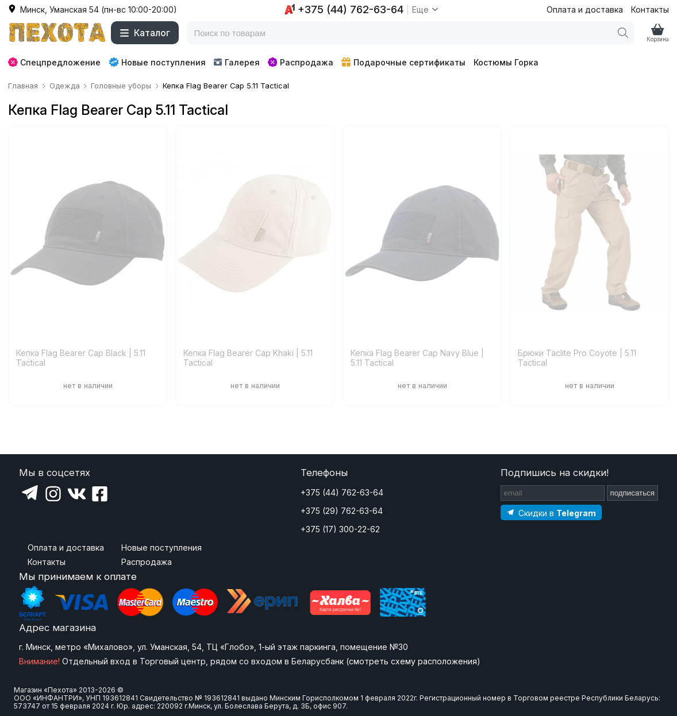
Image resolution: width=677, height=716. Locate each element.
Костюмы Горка (506, 62)
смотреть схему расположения (413, 661)
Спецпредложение (54, 62)
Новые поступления (157, 62)
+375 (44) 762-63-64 (342, 492)
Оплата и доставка (585, 9)
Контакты (650, 9)
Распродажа (300, 62)
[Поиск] (622, 32)
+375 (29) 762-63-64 (342, 511)
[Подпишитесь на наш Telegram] (551, 512)
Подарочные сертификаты (403, 62)
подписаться (632, 493)
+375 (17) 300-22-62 (340, 529)
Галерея (236, 62)
